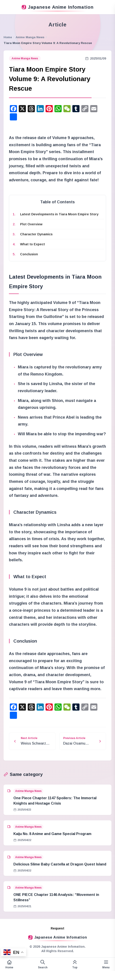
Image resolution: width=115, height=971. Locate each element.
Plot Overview (31, 224)
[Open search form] (42, 964)
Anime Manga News (30, 37)
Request (57, 928)
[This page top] (74, 964)
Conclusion (29, 254)
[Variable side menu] (106, 964)
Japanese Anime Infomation (58, 7)
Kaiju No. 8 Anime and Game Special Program (52, 834)
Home (8, 37)
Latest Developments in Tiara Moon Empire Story (59, 214)
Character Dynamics (36, 234)
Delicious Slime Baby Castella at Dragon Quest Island (59, 864)
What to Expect (32, 244)
